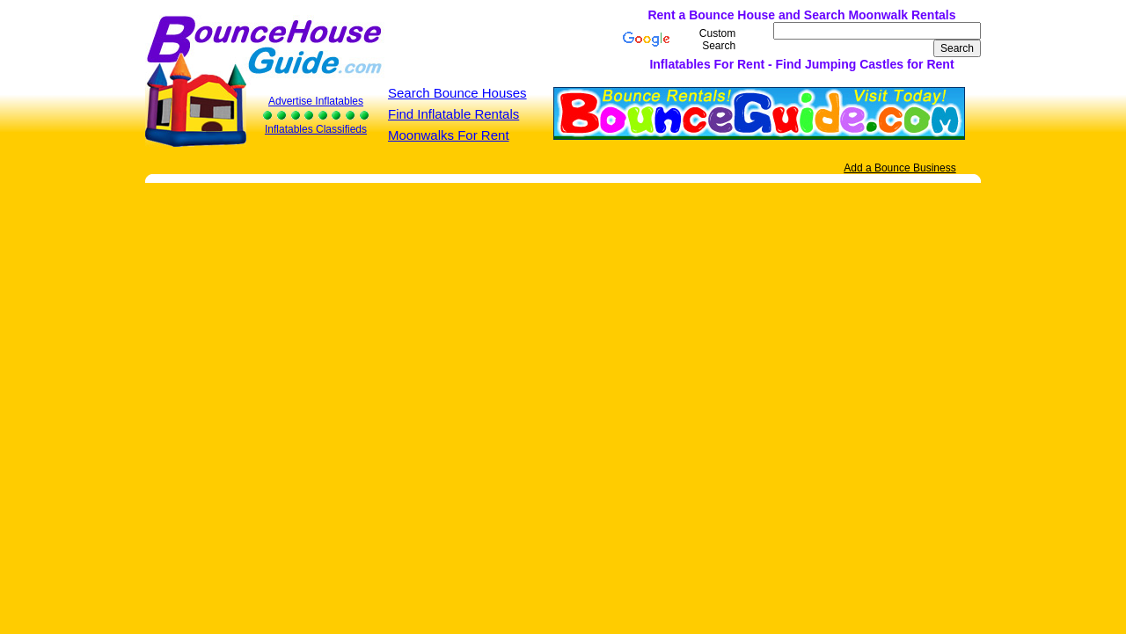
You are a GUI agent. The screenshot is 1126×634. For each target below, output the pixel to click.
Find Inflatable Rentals (453, 113)
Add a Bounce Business (899, 168)
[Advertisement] (438, 39)
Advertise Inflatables (315, 101)
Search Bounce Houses (457, 92)
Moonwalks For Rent (448, 135)
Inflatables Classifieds (316, 129)
